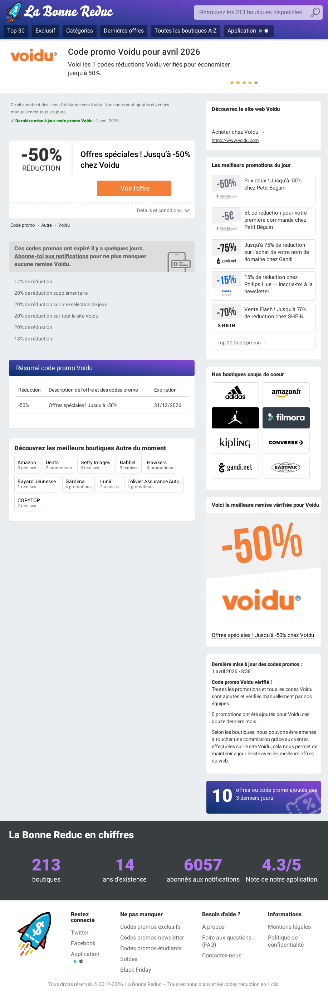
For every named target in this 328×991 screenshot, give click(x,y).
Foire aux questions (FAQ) (226, 941)
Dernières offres (124, 30)
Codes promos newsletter (152, 937)
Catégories (79, 30)
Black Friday (135, 969)
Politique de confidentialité (286, 941)
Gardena (78, 485)
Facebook (83, 943)
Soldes (128, 959)
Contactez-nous (221, 955)
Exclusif (45, 30)
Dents (59, 466)
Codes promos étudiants (151, 948)
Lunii (109, 485)
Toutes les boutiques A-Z (186, 30)
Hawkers (160, 466)
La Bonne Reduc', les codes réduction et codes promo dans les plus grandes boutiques (61, 13)
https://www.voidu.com (235, 140)
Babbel (129, 466)
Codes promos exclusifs (150, 926)
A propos (213, 926)
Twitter (79, 932)
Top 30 (16, 30)
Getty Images (95, 466)
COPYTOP (29, 503)
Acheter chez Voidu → (238, 132)
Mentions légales (289, 926)
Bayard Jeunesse (37, 485)
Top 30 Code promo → (242, 342)
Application (241, 30)
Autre (46, 225)
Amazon (27, 466)
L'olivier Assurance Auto (154, 485)
